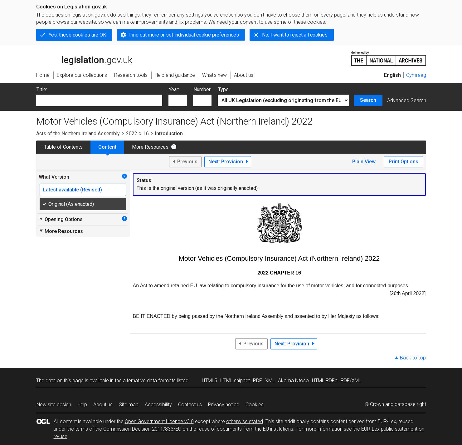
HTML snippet (235, 380)
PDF (257, 380)
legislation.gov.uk (84, 58)
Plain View (364, 162)
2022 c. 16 (137, 133)
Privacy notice (223, 405)
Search (368, 100)
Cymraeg (416, 75)
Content (107, 147)
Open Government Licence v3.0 (159, 421)
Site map (129, 405)
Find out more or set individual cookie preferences (184, 35)
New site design (53, 405)
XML (270, 380)
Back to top (413, 358)
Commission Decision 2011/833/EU (142, 429)
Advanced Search (406, 100)
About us (103, 405)
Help (82, 405)
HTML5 (209, 380)
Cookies (255, 405)
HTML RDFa (325, 380)
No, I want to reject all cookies (295, 35)
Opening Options (61, 219)
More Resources (150, 147)
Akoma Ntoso (293, 380)
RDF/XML (351, 380)
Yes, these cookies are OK (77, 35)
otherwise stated (244, 421)
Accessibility (158, 405)
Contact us (190, 405)
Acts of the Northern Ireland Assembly (78, 133)
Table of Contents (63, 147)
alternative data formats (149, 380)
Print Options (403, 162)
